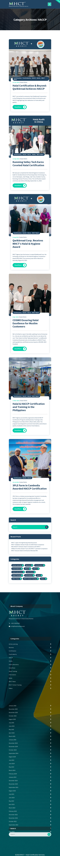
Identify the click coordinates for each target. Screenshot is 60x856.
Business (11, 693)
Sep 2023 (16, 227)
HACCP (34, 146)
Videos (10, 734)
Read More (18, 175)
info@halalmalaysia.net (18, 647)
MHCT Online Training (15, 730)
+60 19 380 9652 (15, 644)
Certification (17, 146)
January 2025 (12, 854)
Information (12, 720)
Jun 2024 (16, 150)
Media (34, 222)
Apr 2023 (15, 385)
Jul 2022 (16, 550)
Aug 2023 (16, 305)
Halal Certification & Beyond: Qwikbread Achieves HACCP (30, 155)
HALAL (38, 146)
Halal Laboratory (14, 710)
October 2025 (12, 830)
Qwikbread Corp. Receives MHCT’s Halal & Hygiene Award (28, 312)
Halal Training (13, 716)
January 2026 (12, 820)
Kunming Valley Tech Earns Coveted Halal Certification (28, 231)
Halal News (12, 713)
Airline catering (13, 689)
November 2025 (13, 826)
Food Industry (27, 146)
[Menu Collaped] (49, 4)
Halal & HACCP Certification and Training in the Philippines (29, 475)
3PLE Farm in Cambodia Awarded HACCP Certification (30, 555)
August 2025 (12, 833)
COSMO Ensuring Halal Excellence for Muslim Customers (25, 391)
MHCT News (40, 222)
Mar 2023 (16, 468)
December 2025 (13, 823)
